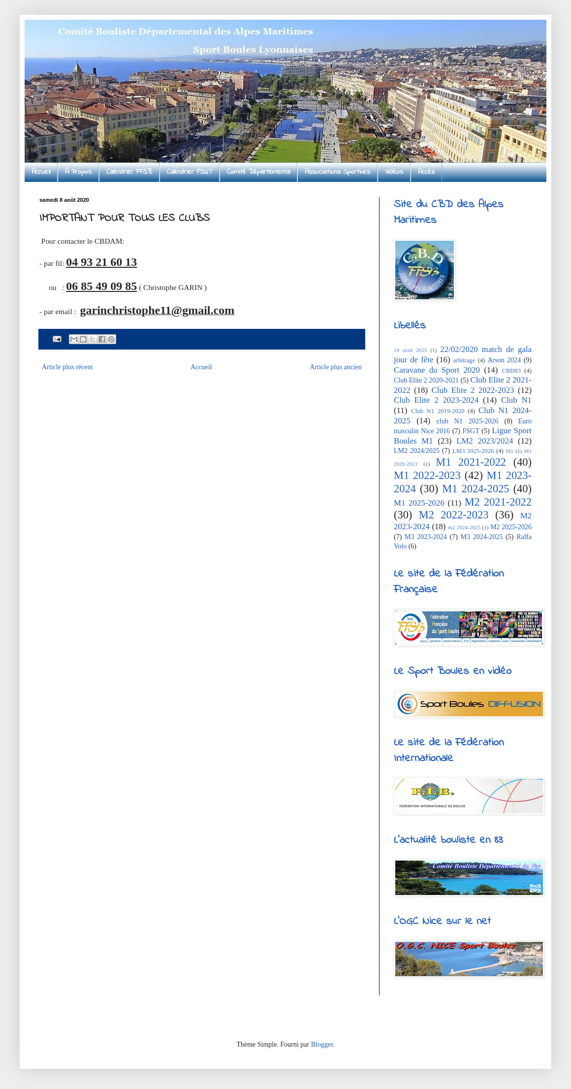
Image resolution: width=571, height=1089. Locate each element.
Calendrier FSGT (189, 172)
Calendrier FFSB (129, 172)
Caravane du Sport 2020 (437, 370)
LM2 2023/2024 (484, 441)
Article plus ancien (336, 367)
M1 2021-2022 (471, 462)
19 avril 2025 (410, 350)
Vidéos (394, 172)
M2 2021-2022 (498, 502)
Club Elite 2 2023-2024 (436, 400)
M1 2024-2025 (475, 488)
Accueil (41, 172)
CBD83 (511, 370)
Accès (426, 172)
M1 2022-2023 (427, 475)
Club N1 (516, 400)
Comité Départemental (258, 172)
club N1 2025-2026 (468, 421)
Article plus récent (67, 367)
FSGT (471, 431)
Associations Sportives (337, 172)
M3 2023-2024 (426, 537)
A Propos (78, 172)
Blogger (322, 1044)
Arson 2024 (504, 360)
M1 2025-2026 (419, 503)
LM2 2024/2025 (417, 450)
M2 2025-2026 (511, 527)
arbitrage (464, 360)
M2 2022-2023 (454, 515)
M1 (509, 451)
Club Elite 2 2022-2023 (473, 390)
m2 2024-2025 (464, 527)
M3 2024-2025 (482, 537)
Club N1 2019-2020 (437, 411)
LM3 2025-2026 (473, 451)
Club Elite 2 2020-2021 (426, 380)
